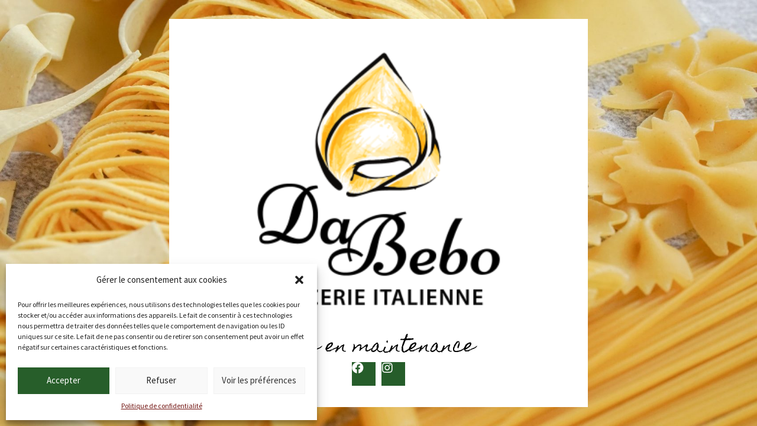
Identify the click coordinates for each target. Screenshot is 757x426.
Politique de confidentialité (161, 405)
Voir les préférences (259, 380)
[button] (299, 280)
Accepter (63, 380)
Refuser (161, 380)
